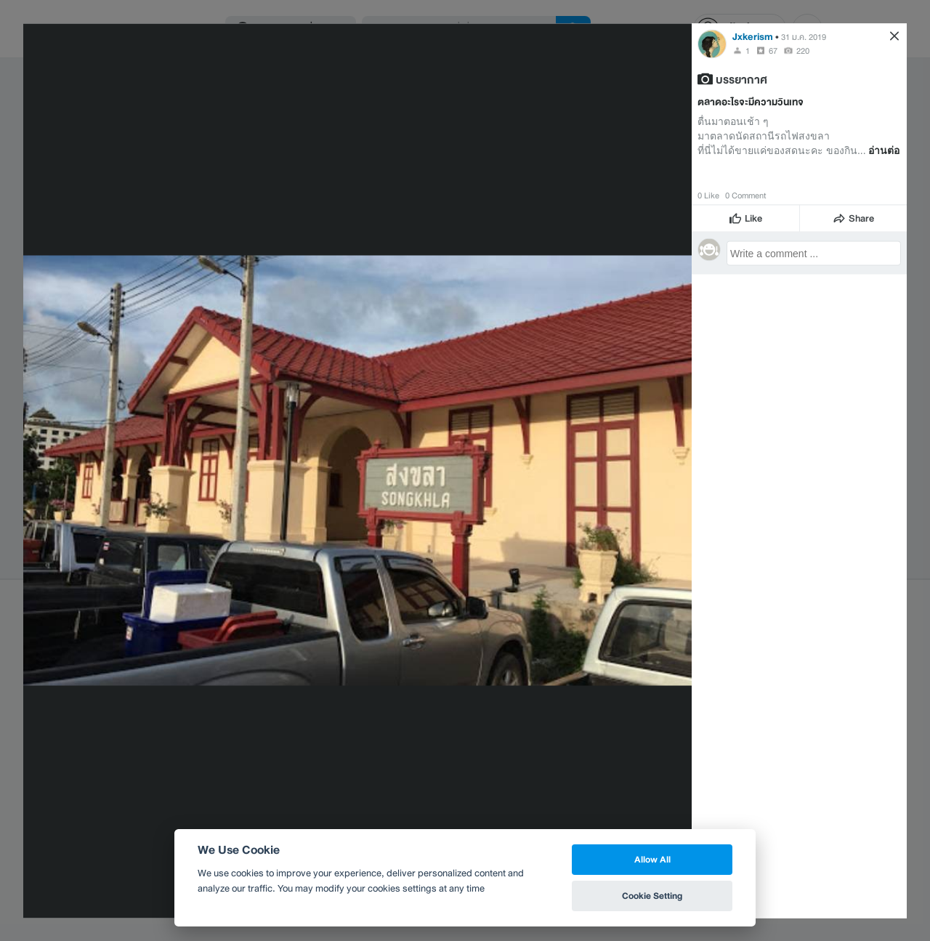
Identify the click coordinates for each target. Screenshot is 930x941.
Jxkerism (752, 36)
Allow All (652, 859)
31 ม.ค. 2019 (803, 36)
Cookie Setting (652, 895)
